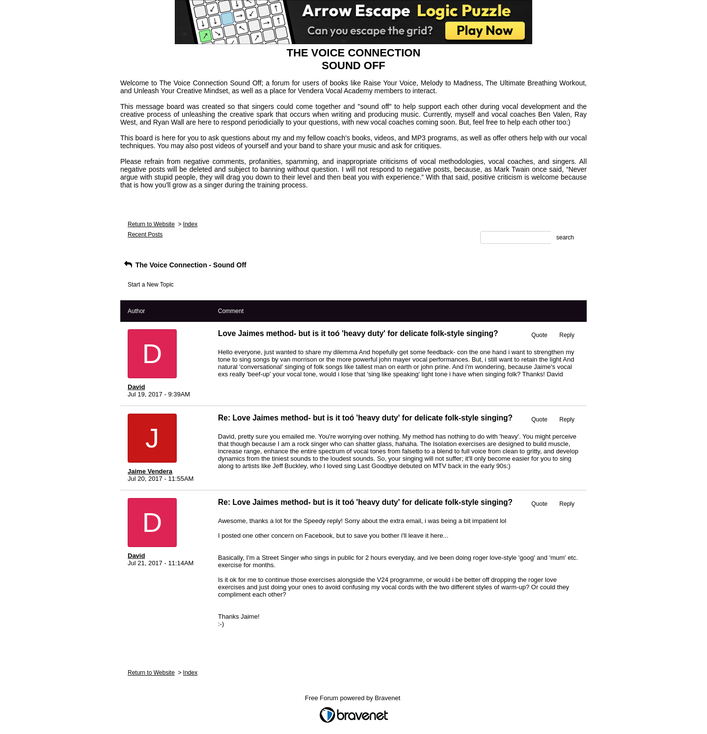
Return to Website (151, 224)
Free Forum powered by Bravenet (353, 698)
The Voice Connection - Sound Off (184, 265)
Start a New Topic (151, 284)
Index (190, 224)
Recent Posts (145, 234)
